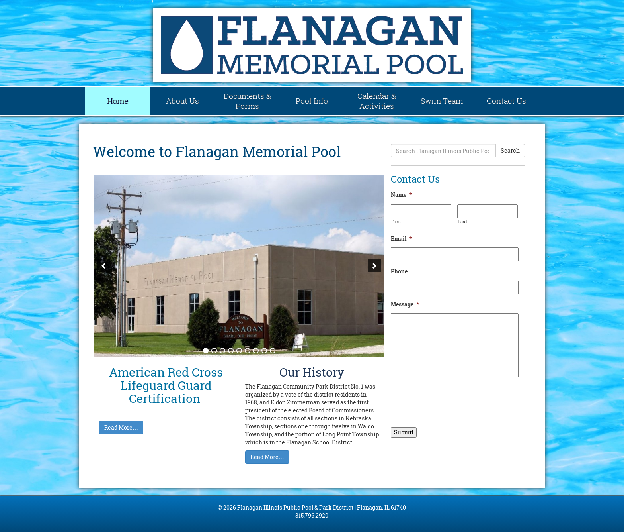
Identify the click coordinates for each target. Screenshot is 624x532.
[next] (374, 265)
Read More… (121, 427)
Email (401, 238)
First (397, 221)
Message (405, 304)
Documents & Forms (247, 101)
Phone (399, 271)
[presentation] (451, 398)
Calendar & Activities (376, 101)
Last (463, 221)
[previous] (103, 265)
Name (401, 194)
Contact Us (506, 101)
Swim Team (442, 101)
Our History (311, 372)
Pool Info (312, 101)
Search (510, 150)
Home (117, 101)
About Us (182, 101)
